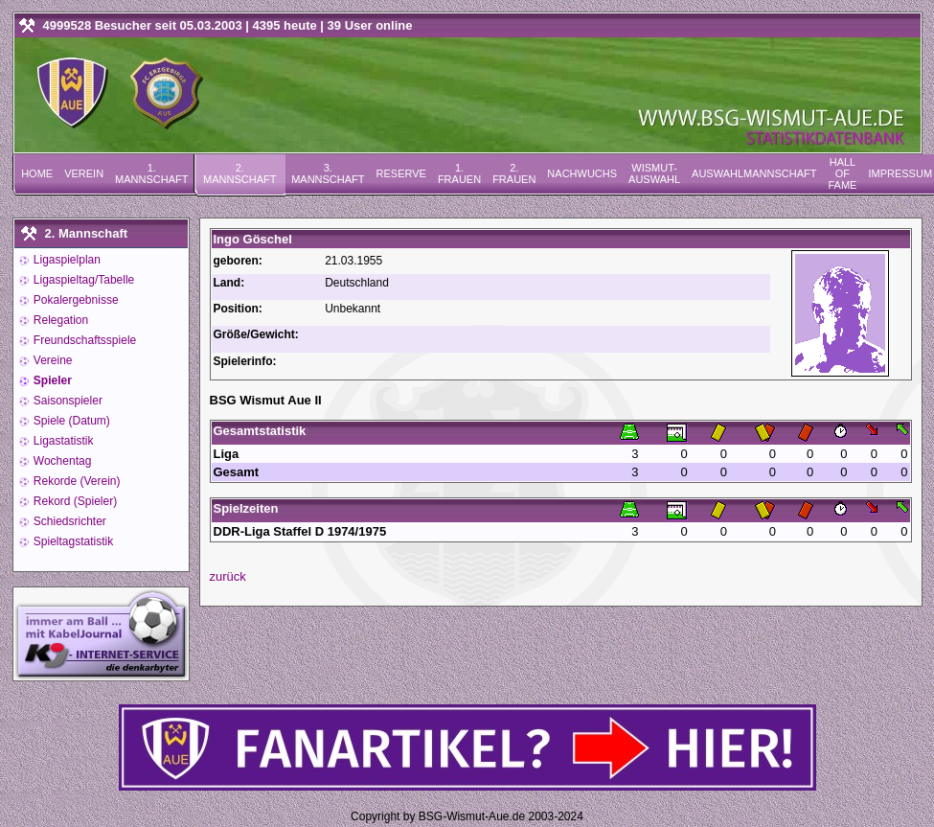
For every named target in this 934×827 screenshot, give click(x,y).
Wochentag (61, 461)
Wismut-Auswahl (654, 173)
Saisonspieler (67, 400)
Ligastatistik (62, 441)
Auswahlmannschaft (754, 173)
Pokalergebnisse (75, 300)
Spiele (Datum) (70, 420)
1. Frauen (459, 173)
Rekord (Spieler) (74, 501)
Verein (83, 173)
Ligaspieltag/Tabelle (83, 280)
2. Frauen (513, 173)
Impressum (900, 173)
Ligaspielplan (66, 259)
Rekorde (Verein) (76, 481)
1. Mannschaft (151, 173)
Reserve (401, 173)
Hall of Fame (842, 173)
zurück (228, 576)
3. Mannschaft (327, 173)
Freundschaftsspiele (84, 340)
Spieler (51, 380)
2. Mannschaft (239, 173)
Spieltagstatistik (72, 541)
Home (37, 173)
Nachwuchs (582, 173)
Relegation (60, 320)
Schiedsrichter (68, 521)
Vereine (52, 360)
